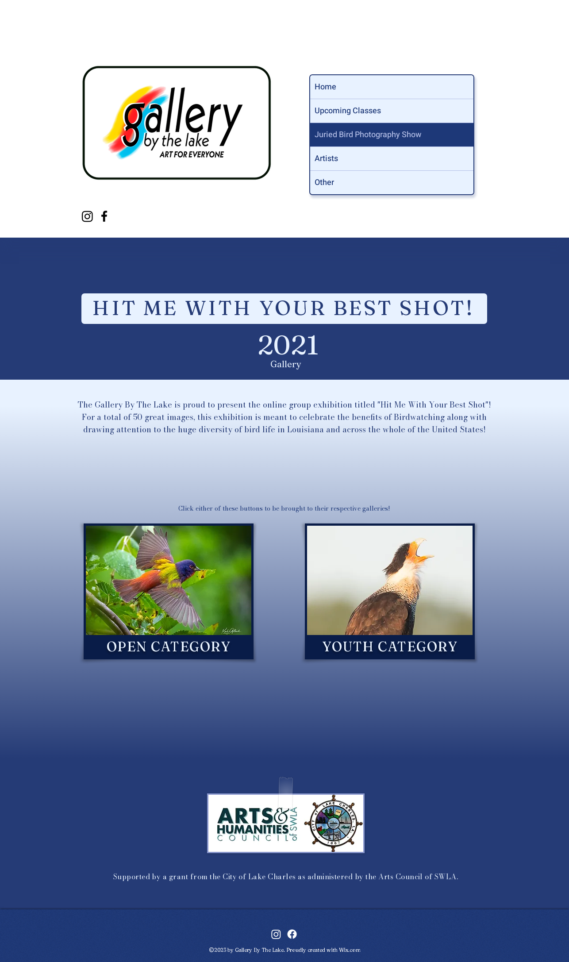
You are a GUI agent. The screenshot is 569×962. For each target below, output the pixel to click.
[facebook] (104, 216)
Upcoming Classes (348, 111)
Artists (326, 159)
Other (324, 183)
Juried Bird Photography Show (368, 135)
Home (325, 87)
